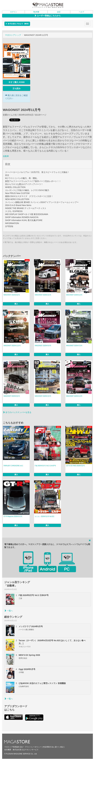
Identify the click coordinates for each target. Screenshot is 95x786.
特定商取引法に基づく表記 (53, 747)
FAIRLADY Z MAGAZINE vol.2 (13, 465)
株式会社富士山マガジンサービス (25, 750)
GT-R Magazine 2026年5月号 (13, 516)
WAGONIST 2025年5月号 (12, 396)
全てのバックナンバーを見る (17, 412)
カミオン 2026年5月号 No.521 (44, 516)
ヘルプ (81, 12)
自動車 (6, 156)
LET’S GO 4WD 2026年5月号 (75, 465)
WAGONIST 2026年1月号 (74, 295)
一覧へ (8, 611)
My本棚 (36, 12)
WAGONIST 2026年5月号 (12, 295)
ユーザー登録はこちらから (47, 15)
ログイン (13, 12)
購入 (16, 304)
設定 (59, 12)
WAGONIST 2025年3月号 (43, 396)
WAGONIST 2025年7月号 (74, 345)
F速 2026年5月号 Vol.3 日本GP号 (45, 465)
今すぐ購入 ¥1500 (17, 82)
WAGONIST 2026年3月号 (43, 295)
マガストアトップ (13, 35)
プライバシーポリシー (33, 747)
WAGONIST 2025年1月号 (74, 396)
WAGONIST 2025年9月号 (43, 345)
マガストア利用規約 (12, 747)
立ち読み (17, 88)
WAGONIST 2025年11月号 (12, 345)
